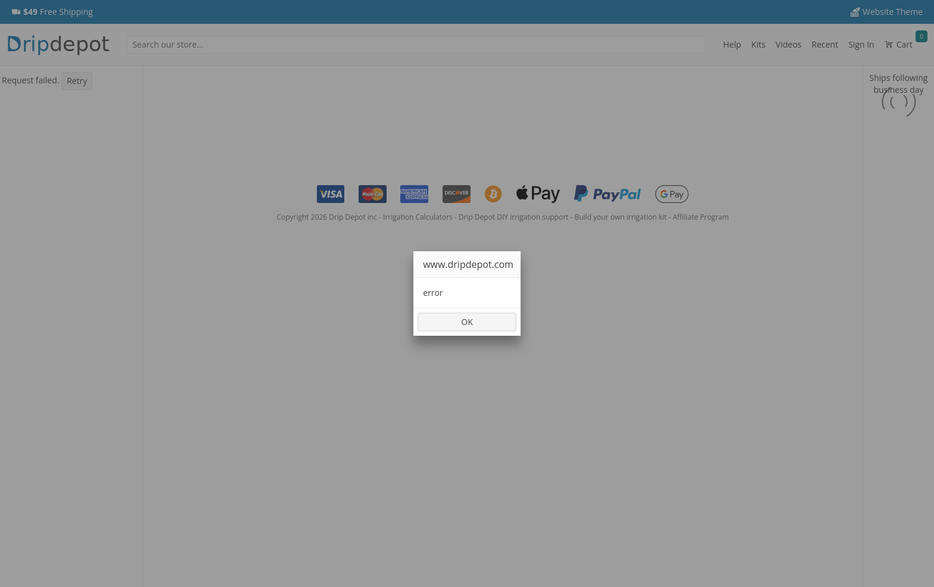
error (433, 292)
